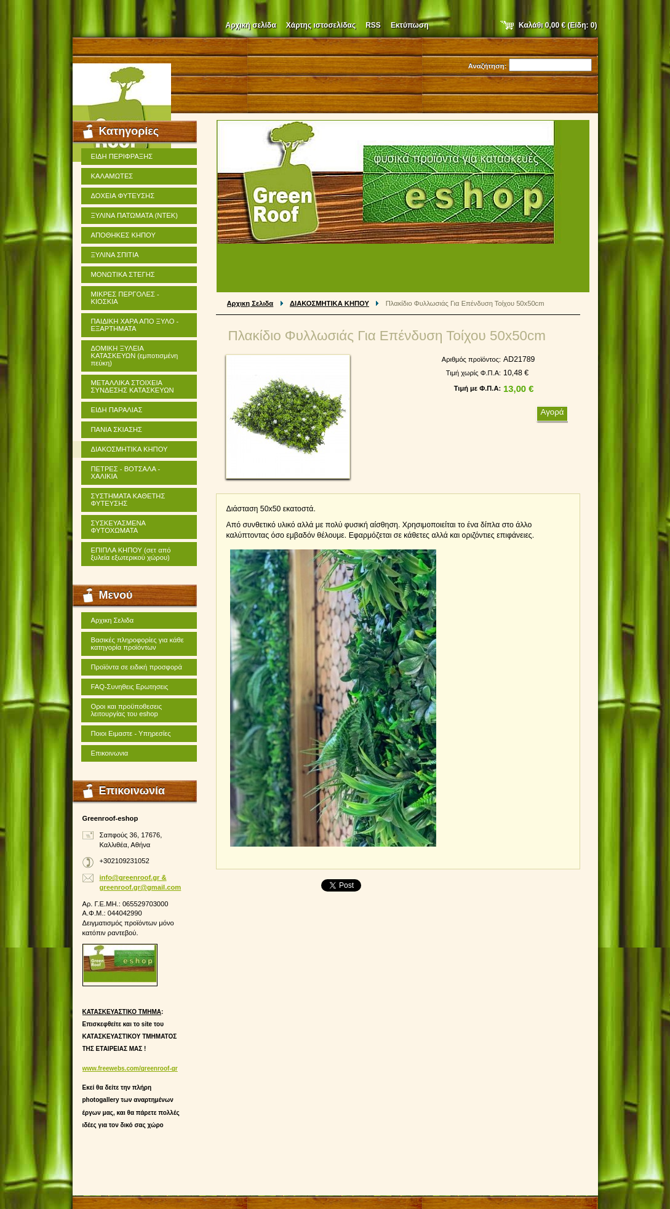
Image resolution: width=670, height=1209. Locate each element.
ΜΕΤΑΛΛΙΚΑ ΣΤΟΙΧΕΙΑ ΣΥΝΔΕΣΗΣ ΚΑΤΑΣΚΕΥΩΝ (132, 386)
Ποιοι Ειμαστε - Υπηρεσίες (131, 733)
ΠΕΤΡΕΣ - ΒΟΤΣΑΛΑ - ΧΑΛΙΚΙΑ (126, 472)
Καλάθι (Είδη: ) (558, 25)
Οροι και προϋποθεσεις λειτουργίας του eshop (126, 710)
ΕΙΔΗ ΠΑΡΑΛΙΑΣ (117, 409)
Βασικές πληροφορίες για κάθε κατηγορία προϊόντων (137, 643)
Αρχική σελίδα (251, 25)
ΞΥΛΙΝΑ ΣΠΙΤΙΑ (115, 254)
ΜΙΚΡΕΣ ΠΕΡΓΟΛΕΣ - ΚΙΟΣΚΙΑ (125, 297)
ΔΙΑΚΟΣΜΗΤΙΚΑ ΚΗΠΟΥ (329, 303)
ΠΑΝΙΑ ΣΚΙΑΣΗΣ (117, 429)
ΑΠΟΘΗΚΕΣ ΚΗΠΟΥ (123, 235)
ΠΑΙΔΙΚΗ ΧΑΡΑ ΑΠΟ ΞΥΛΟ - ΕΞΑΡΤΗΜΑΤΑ (135, 324)
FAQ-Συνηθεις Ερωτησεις (130, 686)
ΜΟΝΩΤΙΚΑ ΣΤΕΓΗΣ (123, 274)
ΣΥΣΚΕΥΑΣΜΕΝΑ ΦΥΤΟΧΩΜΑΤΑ (118, 526)
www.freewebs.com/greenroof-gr (130, 1068)
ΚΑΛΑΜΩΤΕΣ (112, 176)
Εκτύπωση (410, 25)
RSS (373, 25)
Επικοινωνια (110, 753)
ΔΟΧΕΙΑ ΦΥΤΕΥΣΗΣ (123, 195)
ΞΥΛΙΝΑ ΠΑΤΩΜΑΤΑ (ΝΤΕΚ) (134, 215)
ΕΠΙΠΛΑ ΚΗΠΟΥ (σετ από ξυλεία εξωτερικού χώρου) (131, 553)
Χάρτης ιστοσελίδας (321, 25)
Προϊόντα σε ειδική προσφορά (136, 667)
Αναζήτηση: (487, 66)
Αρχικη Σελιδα (250, 303)
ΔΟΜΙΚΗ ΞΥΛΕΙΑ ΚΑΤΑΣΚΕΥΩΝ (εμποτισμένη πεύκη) (134, 356)
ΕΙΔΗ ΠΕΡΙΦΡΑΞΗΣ (122, 156)
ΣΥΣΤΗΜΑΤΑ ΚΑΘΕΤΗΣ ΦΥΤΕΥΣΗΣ (128, 499)
